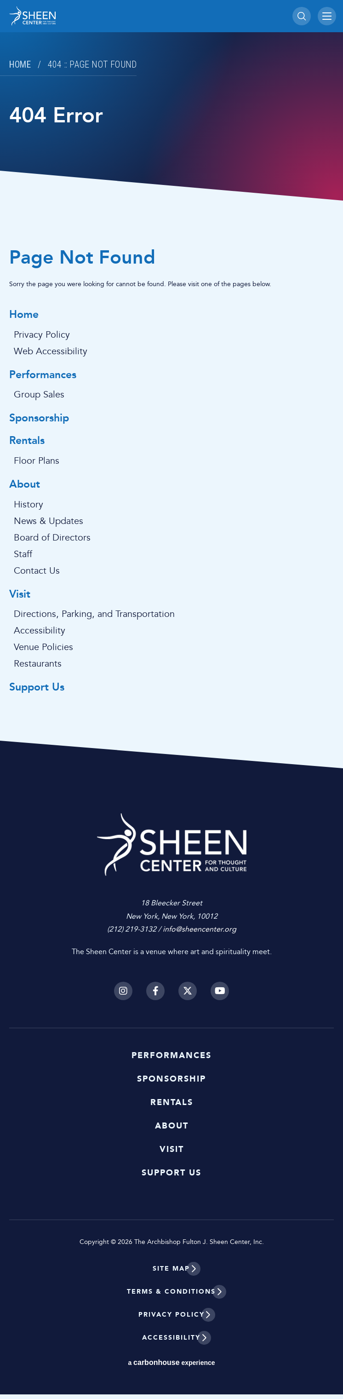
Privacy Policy (42, 334)
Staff (23, 554)
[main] (171, 384)
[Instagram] (123, 995)
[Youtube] (220, 995)
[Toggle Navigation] (327, 16)
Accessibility (39, 630)
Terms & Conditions (171, 1296)
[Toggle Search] (301, 16)
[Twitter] (187, 995)
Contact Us (37, 570)
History (28, 504)
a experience (171, 1367)
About (24, 484)
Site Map (171, 1273)
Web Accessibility (50, 351)
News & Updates (48, 521)
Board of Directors (52, 537)
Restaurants (38, 663)
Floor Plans (36, 460)
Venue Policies (43, 647)
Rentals (27, 440)
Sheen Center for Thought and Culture (73, 16)
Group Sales (39, 394)
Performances (42, 375)
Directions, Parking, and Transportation (94, 614)
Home (21, 64)
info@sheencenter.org (199, 934)
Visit (19, 594)
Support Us (36, 687)
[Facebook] (155, 995)
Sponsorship (39, 418)
